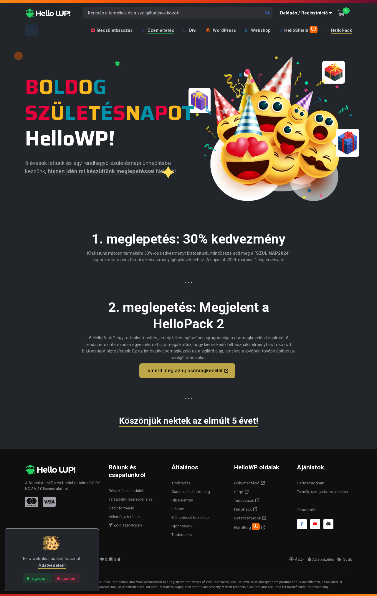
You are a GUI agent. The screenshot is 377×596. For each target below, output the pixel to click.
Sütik (344, 558)
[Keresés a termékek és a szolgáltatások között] (178, 13)
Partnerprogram (310, 482)
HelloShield (298, 29)
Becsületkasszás (112, 30)
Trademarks (181, 533)
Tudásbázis (244, 499)
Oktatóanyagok (247, 517)
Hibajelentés (182, 499)
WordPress (221, 30)
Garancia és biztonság (190, 490)
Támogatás (306, 508)
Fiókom (177, 507)
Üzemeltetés (158, 30)
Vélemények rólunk (125, 515)
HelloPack (339, 30)
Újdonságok (182, 525)
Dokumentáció (246, 482)
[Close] (37, 578)
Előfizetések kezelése (190, 516)
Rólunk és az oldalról (126, 489)
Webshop (258, 30)
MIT (49, 481)
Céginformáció (121, 506)
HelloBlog (247, 525)
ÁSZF (297, 558)
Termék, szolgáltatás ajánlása (322, 490)
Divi (189, 30)
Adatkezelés (321, 558)
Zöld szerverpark (126, 524)
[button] (307, 13)
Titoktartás (181, 482)
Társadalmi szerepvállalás (131, 498)
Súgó (238, 490)
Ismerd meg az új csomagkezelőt (184, 370)
